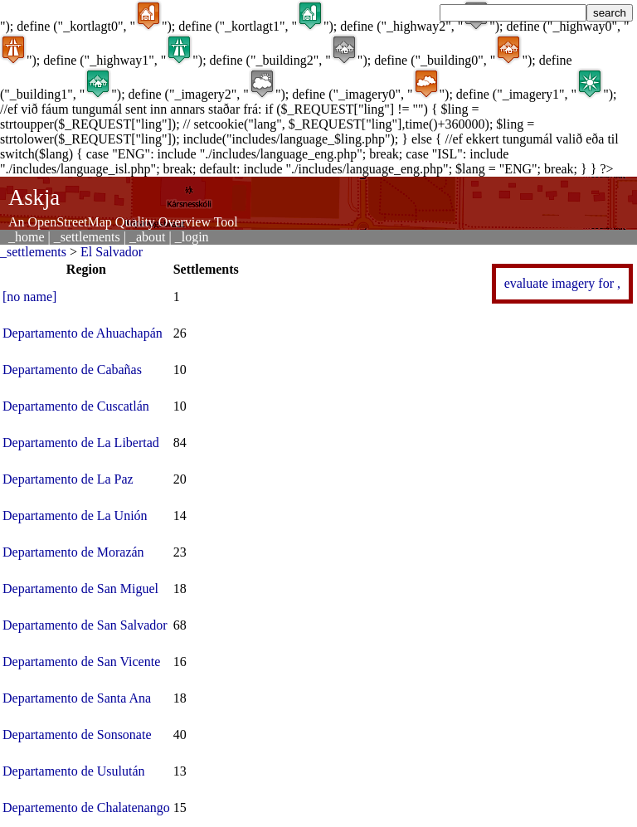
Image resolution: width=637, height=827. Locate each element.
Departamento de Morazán (73, 552)
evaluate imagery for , (562, 283)
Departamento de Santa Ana (76, 698)
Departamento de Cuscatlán (75, 406)
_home (26, 237)
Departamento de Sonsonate (77, 734)
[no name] (29, 296)
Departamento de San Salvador (85, 625)
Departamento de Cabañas (72, 369)
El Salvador (111, 252)
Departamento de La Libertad (80, 442)
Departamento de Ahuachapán (82, 333)
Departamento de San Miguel (80, 588)
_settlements (87, 237)
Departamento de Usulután (73, 771)
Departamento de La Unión (75, 515)
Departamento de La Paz (68, 479)
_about (147, 237)
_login (192, 237)
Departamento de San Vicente (81, 661)
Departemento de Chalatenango (86, 807)
